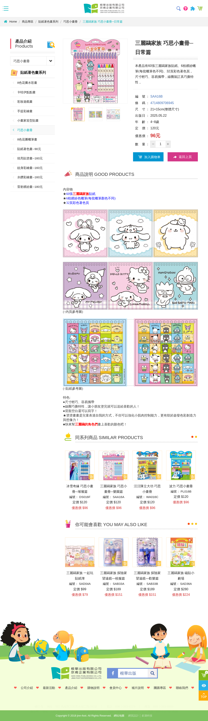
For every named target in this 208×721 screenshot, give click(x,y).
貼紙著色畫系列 (48, 21)
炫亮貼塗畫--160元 (30, 158)
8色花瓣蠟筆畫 (27, 139)
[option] (95, 71)
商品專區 (27, 21)
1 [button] (192, 437)
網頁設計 (133, 715)
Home (10, 21)
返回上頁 (182, 157)
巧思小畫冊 (70, 21)
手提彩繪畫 (24, 111)
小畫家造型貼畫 (28, 120)
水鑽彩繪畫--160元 (30, 177)
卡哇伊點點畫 (26, 92)
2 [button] (196, 437)
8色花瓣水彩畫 (27, 82)
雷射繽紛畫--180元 (30, 186)
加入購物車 (148, 157)
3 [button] (196, 524)
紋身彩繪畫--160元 (30, 168)
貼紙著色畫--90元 (29, 149)
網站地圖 (119, 715)
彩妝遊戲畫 (24, 101)
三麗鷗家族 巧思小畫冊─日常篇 (102, 21)
